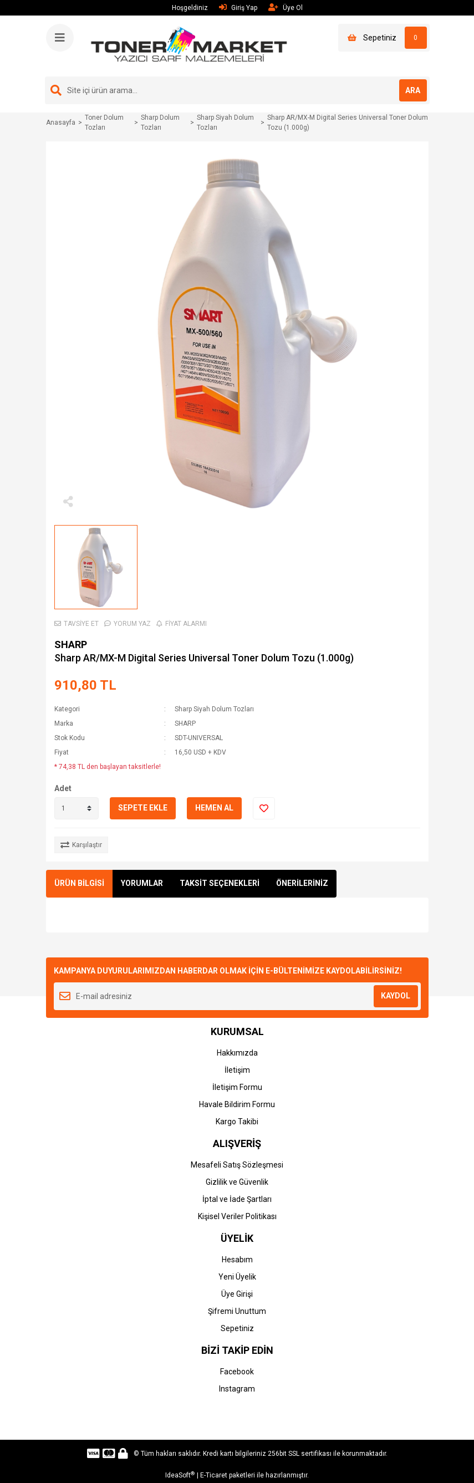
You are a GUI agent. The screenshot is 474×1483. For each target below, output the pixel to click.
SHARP (70, 644)
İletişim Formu (237, 1087)
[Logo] (189, 45)
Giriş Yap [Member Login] (238, 7)
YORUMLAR (142, 883)
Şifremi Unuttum (237, 1311)
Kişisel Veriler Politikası (237, 1216)
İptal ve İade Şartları (237, 1199)
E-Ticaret (213, 1475)
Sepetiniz (237, 1328)
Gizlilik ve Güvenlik (237, 1182)
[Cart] (384, 38)
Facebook (237, 1371)
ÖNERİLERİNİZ (302, 883)
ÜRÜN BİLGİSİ (79, 883)
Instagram (237, 1388)
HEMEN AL (214, 807)
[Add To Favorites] (264, 808)
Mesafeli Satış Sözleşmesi (237, 1164)
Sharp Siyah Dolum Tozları (214, 709)
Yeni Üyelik (237, 1276)
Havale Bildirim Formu (237, 1104)
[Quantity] (76, 808)
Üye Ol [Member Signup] (285, 7)
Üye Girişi (237, 1294)
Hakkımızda (237, 1052)
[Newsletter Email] (237, 996)
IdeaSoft (180, 1475)
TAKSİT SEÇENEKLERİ (219, 883)
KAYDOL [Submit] (395, 995)
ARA (412, 90)
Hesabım (237, 1259)
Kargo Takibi (237, 1121)
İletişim (237, 1070)
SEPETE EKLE (142, 807)
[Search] (237, 90)
